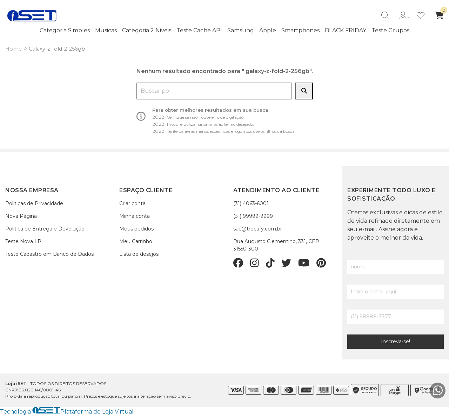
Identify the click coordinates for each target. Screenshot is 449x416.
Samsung (240, 30)
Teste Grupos (390, 30)
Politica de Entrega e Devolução (45, 229)
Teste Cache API (199, 30)
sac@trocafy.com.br (257, 229)
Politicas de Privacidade (34, 203)
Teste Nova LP (23, 241)
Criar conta (132, 203)
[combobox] (214, 91)
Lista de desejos (139, 254)
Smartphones (300, 30)
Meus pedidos (136, 229)
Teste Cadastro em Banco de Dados (49, 254)
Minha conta (134, 216)
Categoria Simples (65, 30)
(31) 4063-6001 (251, 203)
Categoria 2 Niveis (146, 30)
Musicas (106, 30)
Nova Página (21, 216)
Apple (267, 30)
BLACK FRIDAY (345, 30)
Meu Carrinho (135, 241)
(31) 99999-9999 (253, 216)
